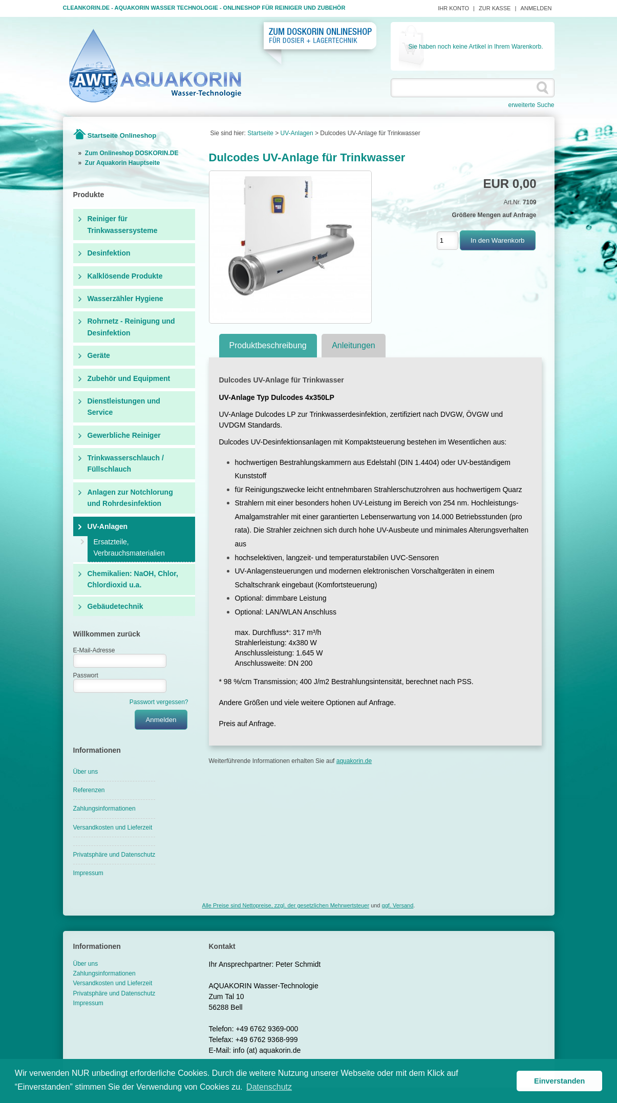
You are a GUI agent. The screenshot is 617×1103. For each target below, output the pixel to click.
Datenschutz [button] (269, 1087)
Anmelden (535, 8)
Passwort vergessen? (159, 702)
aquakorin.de (354, 761)
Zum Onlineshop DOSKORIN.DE (132, 153)
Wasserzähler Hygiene (125, 298)
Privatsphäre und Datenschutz (114, 854)
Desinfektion (109, 253)
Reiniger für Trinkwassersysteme (123, 224)
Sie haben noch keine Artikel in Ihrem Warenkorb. (475, 46)
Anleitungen (353, 345)
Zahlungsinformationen (104, 808)
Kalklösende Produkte (125, 276)
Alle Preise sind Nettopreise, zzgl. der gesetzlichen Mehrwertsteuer (285, 905)
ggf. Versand (398, 905)
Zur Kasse (494, 8)
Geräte (99, 355)
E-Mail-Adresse (94, 650)
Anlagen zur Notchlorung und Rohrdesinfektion (130, 497)
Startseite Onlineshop (122, 135)
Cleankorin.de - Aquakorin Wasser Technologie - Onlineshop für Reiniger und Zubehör (204, 8)
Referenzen (89, 790)
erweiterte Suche (531, 105)
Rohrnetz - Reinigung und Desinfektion (131, 326)
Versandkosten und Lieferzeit (113, 827)
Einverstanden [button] (559, 1081)
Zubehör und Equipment (129, 378)
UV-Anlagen (108, 526)
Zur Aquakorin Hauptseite (122, 162)
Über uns (85, 771)
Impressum (88, 873)
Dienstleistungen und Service (124, 406)
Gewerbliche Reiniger (124, 435)
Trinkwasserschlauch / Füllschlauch (126, 463)
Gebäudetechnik (115, 606)
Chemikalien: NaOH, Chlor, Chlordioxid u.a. (133, 579)
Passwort (85, 675)
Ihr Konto (453, 8)
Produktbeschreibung (268, 345)
